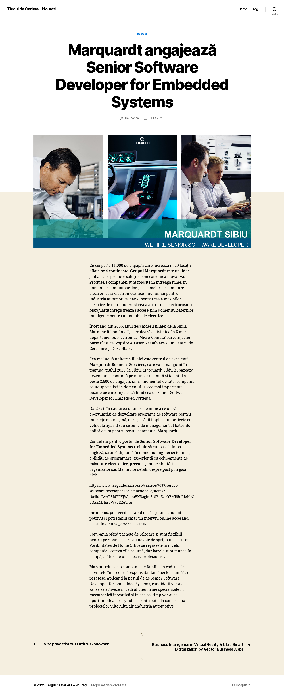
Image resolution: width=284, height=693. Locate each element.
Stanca (134, 101)
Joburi (142, 34)
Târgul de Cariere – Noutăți (64, 674)
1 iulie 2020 (156, 101)
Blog (255, 9)
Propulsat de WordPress (106, 674)
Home (243, 9)
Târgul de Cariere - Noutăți (32, 9)
